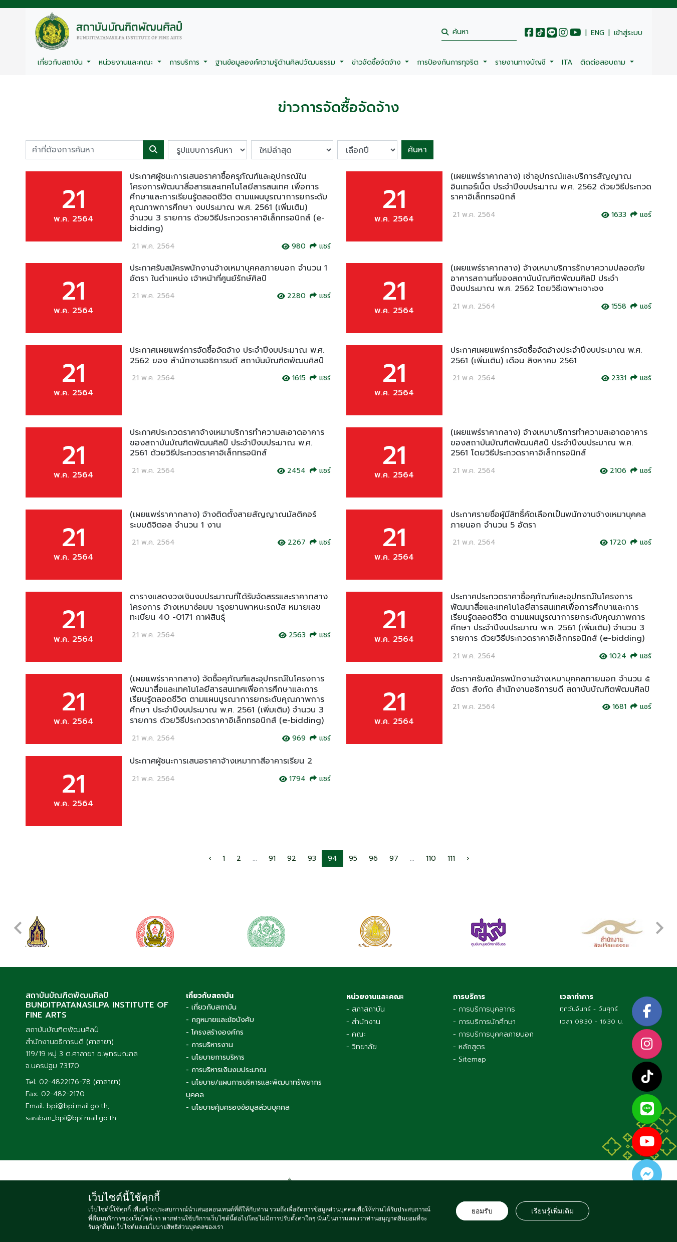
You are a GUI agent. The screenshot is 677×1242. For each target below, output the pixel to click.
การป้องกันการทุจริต (449, 62)
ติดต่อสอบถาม (604, 62)
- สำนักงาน (363, 1014)
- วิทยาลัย (361, 1039)
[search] (479, 32)
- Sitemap (469, 1052)
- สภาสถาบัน (365, 1002)
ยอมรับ (482, 1211)
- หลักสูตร (469, 1039)
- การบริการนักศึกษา (484, 1014)
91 (272, 858)
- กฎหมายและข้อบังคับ (220, 1012)
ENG (597, 33)
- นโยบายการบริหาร (215, 1050)
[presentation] (18, 919)
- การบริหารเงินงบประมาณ (226, 1062)
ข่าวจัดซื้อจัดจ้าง (377, 62)
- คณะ (356, 1027)
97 (393, 858)
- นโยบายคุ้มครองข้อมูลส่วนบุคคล (238, 1100)
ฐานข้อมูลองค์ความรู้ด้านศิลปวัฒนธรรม (276, 62)
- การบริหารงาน (209, 1037)
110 (431, 858)
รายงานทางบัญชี (521, 62)
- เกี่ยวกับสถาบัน (211, 1000)
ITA (567, 62)
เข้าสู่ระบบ (628, 33)
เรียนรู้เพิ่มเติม (552, 1211)
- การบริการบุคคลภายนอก (493, 1027)
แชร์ (320, 246)
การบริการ (185, 62)
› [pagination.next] (468, 858)
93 (312, 858)
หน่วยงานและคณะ (127, 62)
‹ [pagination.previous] (209, 858)
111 (451, 858)
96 (373, 858)
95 (353, 858)
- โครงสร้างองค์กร (215, 1025)
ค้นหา (417, 150)
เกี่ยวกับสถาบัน (61, 62)
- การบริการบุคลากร (484, 1002)
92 (291, 858)
